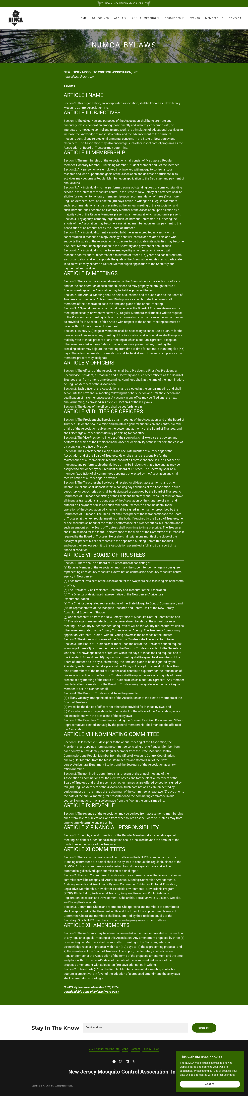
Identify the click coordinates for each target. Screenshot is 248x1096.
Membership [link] (214, 18)
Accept (210, 1086)
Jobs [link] (125, 1049)
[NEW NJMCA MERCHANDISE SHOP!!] (124, 3)
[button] (120, 18)
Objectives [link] (100, 18)
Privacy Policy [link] (150, 1049)
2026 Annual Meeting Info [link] (104, 1049)
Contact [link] (235, 18)
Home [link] (83, 18)
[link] (15, 17)
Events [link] (194, 18)
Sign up (204, 1028)
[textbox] (135, 1028)
